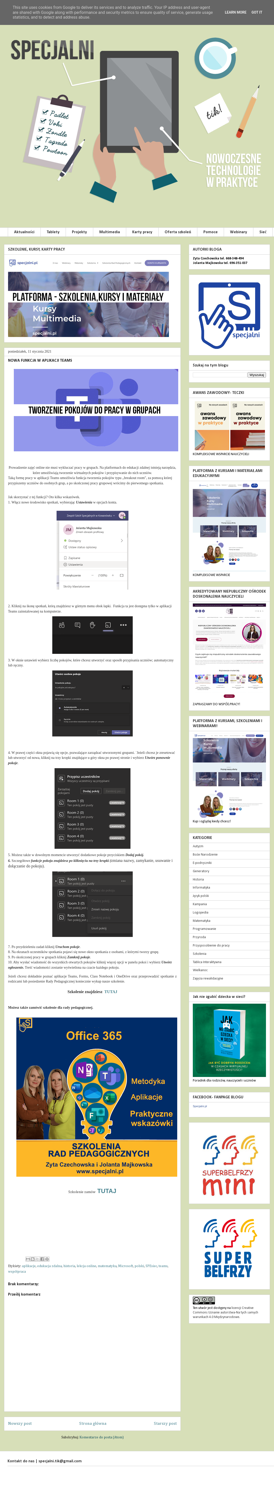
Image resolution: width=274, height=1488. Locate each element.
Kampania (200, 904)
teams (163, 1266)
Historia (198, 880)
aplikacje (29, 1266)
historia (69, 1266)
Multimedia (109, 232)
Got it (256, 12)
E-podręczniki (202, 863)
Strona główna (92, 1424)
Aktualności (24, 232)
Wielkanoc (200, 970)
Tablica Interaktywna (207, 962)
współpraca (17, 1271)
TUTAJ (110, 992)
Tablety (53, 232)
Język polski (201, 896)
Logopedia (200, 913)
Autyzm (198, 846)
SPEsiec (151, 1266)
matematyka (107, 1266)
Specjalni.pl (200, 1106)
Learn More (235, 12)
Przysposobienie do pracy (211, 946)
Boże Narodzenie (205, 855)
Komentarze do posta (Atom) (101, 1437)
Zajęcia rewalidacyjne (208, 978)
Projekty (79, 232)
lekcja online (86, 1266)
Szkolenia (199, 954)
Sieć (262, 232)
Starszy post (165, 1424)
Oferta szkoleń (178, 232)
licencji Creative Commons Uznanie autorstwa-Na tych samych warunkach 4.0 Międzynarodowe (225, 1312)
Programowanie (204, 929)
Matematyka (201, 921)
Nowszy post (20, 1424)
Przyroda (199, 937)
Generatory (201, 871)
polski (139, 1266)
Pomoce (210, 232)
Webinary (238, 232)
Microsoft (125, 1266)
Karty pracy (142, 232)
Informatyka (201, 888)
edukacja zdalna (49, 1266)
